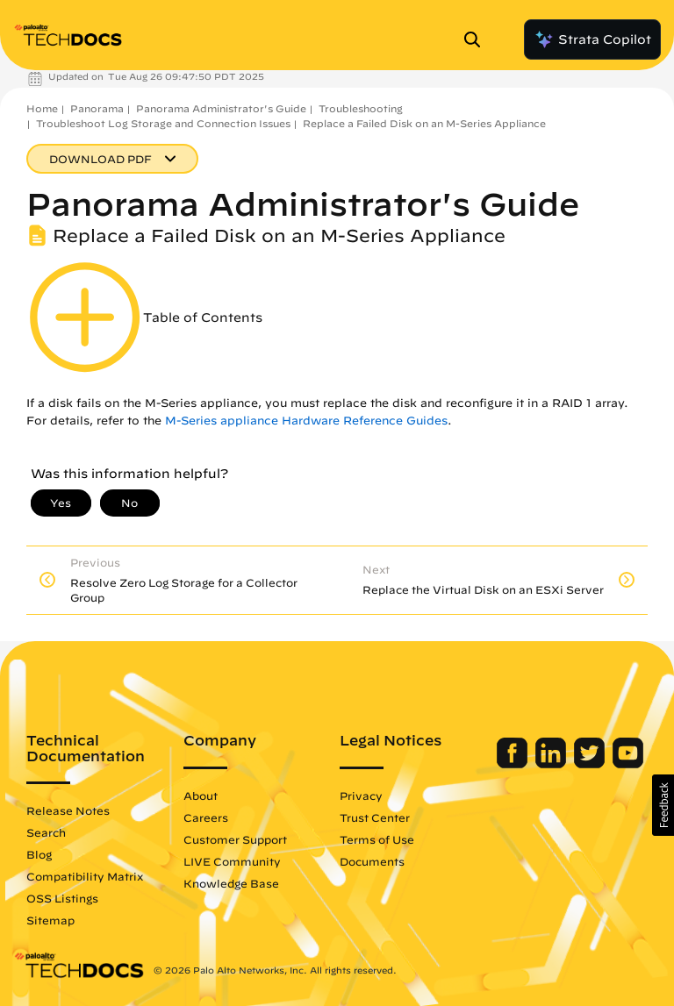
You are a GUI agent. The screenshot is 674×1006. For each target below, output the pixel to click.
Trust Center (375, 817)
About (200, 795)
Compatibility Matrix (84, 876)
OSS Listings (62, 898)
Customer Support (235, 839)
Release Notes (68, 810)
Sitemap (50, 920)
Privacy (361, 795)
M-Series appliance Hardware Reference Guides (306, 420)
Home (42, 108)
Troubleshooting (361, 108)
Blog (39, 854)
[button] (663, 805)
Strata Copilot (592, 39)
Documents (372, 861)
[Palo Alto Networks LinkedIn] (552, 764)
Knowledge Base (231, 883)
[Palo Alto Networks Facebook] (514, 764)
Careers (205, 817)
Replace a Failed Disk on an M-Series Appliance (424, 123)
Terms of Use (377, 839)
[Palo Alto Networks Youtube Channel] (628, 764)
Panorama (97, 108)
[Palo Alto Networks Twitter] (591, 764)
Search (46, 832)
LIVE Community (232, 861)
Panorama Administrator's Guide (221, 108)
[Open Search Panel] (477, 39)
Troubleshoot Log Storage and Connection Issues (163, 123)
